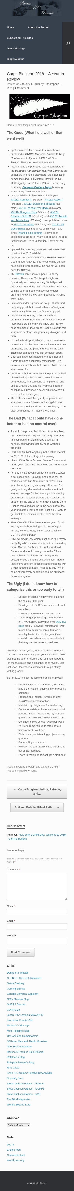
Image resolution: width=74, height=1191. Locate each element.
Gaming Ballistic (16, 988)
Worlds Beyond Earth (19, 1104)
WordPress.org (15, 1160)
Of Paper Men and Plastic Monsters (27, 1041)
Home (10, 27)
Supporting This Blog (20, 37)
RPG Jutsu (13, 1067)
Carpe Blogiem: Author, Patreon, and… (37, 791)
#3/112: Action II (54, 199)
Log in (10, 1144)
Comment (13, 869)
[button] (68, 43)
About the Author (38, 27)
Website (11, 935)
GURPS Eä (13, 1009)
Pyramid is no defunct (29, 232)
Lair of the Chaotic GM (20, 1020)
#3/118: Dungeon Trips (24, 212)
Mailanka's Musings (18, 1025)
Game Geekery (15, 983)
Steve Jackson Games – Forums (25, 1083)
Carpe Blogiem (26, 766)
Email (11, 920)
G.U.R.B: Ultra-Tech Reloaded (24, 978)
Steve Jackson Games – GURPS (26, 1088)
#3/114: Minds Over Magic (34, 207)
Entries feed (14, 1149)
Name (11, 906)
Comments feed (16, 1155)
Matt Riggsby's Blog (18, 1030)
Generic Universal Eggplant (22, 993)
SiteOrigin (34, 1183)
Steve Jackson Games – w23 (23, 1094)
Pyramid (22, 770)
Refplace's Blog (16, 1057)
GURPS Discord (16, 1004)
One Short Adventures (19, 1046)
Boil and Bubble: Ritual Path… (37, 807)
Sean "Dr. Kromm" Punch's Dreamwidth (29, 1072)
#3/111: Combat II (21, 199)
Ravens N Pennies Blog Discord (25, 1051)
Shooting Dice (15, 1078)
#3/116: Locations (23, 224)
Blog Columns (15, 58)
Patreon (19, 273)
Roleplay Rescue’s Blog (20, 1062)
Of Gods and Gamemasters (22, 1035)
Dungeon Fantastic (17, 972)
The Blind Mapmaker (19, 1099)
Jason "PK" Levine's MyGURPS (25, 1014)
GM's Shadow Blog (18, 999)
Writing (32, 770)
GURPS (54, 766)
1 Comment (22, 88)
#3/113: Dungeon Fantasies (39, 203)
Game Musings (16, 48)
